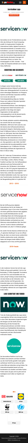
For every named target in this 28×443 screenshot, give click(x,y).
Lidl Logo (20, 401)
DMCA (9, 440)
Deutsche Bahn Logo (7, 401)
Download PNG (14, 15)
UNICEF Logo (21, 412)
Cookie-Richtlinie (21, 438)
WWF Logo (7, 412)
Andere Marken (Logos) (17, 12)
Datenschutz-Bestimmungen (8, 438)
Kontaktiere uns (16, 440)
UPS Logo (14, 423)
